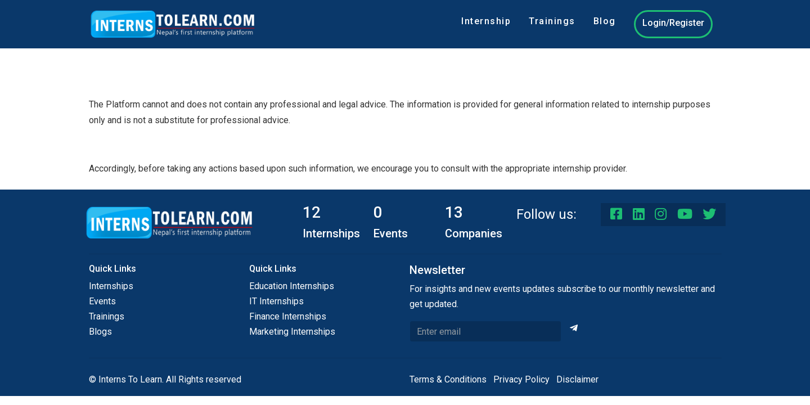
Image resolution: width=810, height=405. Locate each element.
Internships (111, 286)
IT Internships (276, 301)
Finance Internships (287, 316)
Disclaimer (577, 379)
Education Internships (291, 286)
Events (102, 301)
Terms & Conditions (448, 379)
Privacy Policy (521, 379)
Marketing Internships (292, 331)
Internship (486, 21)
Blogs (100, 331)
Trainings (552, 21)
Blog (604, 21)
